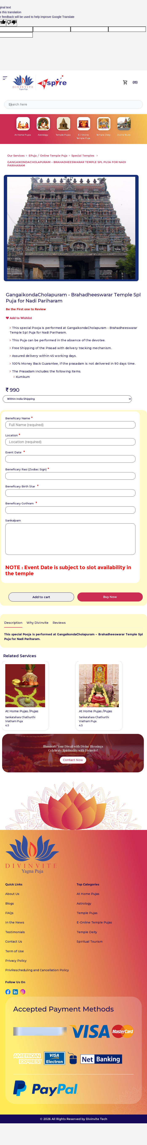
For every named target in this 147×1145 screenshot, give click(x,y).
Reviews (59, 623)
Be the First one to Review (26, 309)
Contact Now (73, 760)
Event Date (14, 452)
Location (12, 435)
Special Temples (83, 155)
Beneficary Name (18, 418)
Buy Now (110, 597)
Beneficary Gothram (20, 503)
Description (13, 623)
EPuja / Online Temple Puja (48, 155)
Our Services (16, 155)
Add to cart (41, 597)
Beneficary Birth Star (21, 486)
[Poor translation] (11, 22)
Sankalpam (13, 520)
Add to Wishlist (19, 318)
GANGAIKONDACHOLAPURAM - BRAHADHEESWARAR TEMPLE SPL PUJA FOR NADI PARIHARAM (66, 163)
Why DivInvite (37, 623)
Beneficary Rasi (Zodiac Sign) (26, 469)
